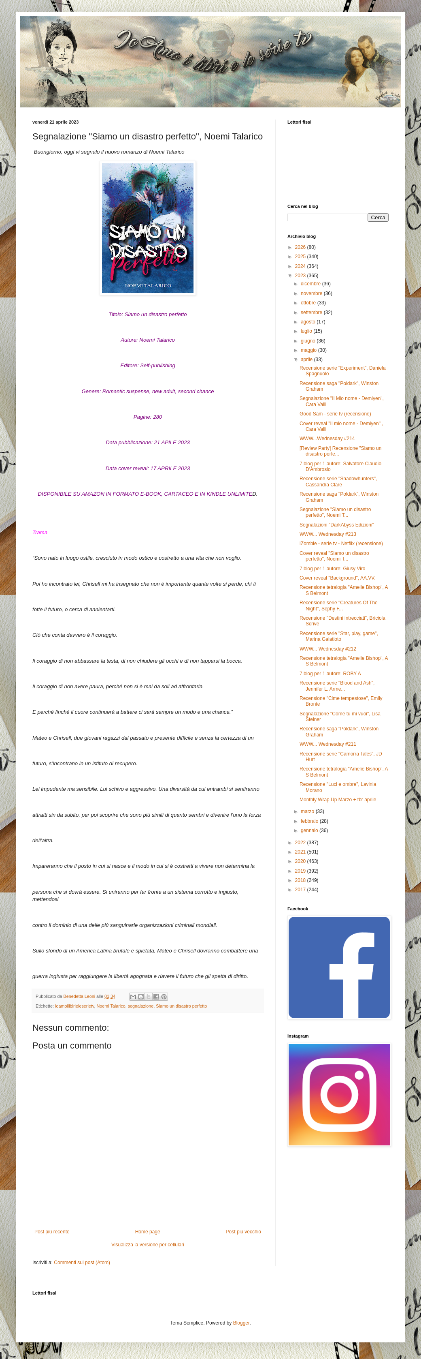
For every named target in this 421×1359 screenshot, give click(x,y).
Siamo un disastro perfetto (181, 1006)
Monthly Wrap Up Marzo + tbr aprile (338, 800)
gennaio (310, 830)
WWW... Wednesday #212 (328, 649)
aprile (307, 359)
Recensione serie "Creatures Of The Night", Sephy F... (339, 605)
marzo (308, 811)
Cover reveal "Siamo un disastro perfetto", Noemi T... (334, 556)
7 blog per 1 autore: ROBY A (330, 673)
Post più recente (52, 1232)
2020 (301, 861)
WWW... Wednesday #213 (328, 534)
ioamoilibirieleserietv (74, 1006)
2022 (301, 842)
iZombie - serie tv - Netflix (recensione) (341, 543)
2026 (301, 247)
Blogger (241, 1323)
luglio (307, 331)
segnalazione (141, 1006)
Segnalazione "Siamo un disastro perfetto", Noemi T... (335, 512)
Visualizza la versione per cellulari (147, 1245)
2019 (301, 871)
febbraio (310, 821)
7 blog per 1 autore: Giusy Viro (333, 568)
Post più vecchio (243, 1232)
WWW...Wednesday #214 (327, 438)
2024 (301, 266)
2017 (301, 889)
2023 (301, 275)
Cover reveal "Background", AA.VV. (338, 578)
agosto (309, 322)
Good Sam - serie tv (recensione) (335, 414)
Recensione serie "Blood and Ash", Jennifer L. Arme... (337, 685)
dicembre (311, 284)
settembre (312, 312)
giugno (309, 341)
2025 (301, 256)
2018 (301, 880)
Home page (147, 1232)
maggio (309, 350)
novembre (312, 293)
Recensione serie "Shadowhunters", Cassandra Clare (338, 481)
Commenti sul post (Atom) (82, 1262)
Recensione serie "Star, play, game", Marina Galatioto (339, 636)
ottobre (309, 303)
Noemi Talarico (110, 1006)
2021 (301, 852)
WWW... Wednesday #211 (328, 744)
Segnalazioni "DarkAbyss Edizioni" (337, 525)
